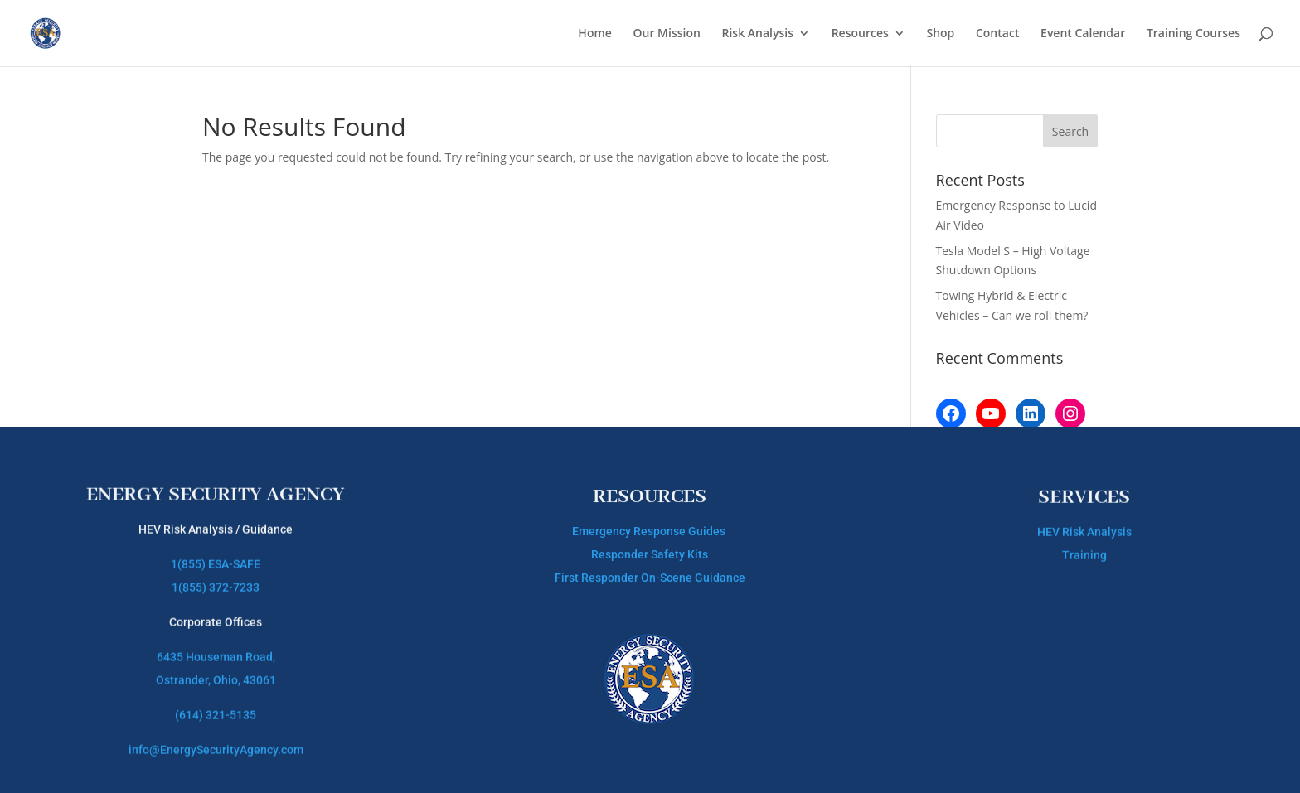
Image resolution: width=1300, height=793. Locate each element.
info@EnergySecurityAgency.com (216, 740)
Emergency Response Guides (650, 527)
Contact (997, 34)
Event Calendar (1082, 34)
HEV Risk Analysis (1084, 528)
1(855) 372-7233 (216, 578)
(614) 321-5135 (215, 706)
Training (1084, 551)
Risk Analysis (758, 34)
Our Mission (667, 34)
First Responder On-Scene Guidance (650, 574)
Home (595, 34)
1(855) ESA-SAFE (215, 555)
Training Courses (1193, 34)
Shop (940, 34)
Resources (860, 34)
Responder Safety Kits (649, 551)
